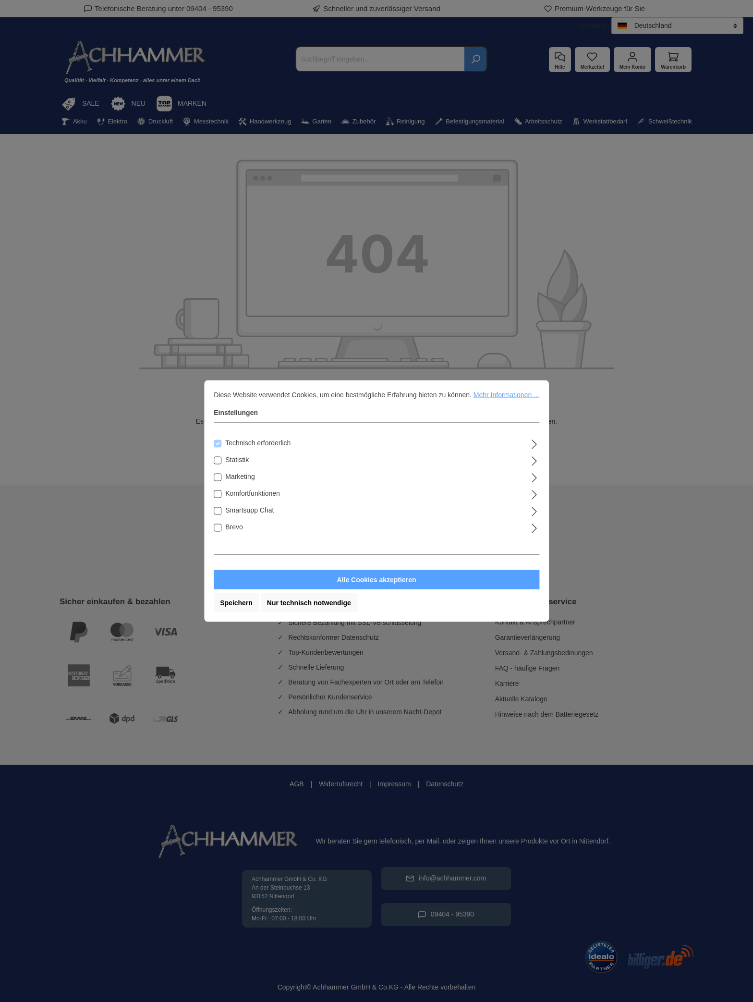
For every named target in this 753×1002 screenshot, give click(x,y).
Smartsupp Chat (249, 510)
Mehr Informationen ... (506, 395)
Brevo (234, 527)
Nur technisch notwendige (309, 603)
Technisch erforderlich (258, 443)
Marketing (240, 476)
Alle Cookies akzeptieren (376, 580)
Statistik (237, 460)
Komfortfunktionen (252, 493)
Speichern (236, 603)
